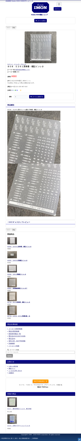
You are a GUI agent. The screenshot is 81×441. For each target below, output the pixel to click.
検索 (9, 356)
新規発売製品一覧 (15, 334)
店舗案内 (11, 373)
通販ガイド (12, 368)
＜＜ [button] (8, 28)
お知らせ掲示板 (13, 366)
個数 (10, 97)
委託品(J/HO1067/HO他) (17, 336)
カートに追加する (36, 97)
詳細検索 (12, 343)
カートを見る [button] (40, 21)
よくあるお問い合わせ (15, 371)
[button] (57, 9)
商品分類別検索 (14, 331)
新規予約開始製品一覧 (40, 381)
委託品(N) (12, 339)
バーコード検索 (14, 346)
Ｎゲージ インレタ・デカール (16, 64)
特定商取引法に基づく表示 (10, 438)
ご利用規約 (34, 438)
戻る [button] (13, 28)
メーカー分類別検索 (15, 329)
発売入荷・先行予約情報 (17, 341)
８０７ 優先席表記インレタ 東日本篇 (19, 409)
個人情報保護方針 (24, 438)
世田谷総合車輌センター (22, 70)
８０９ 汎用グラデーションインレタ (18, 426)
